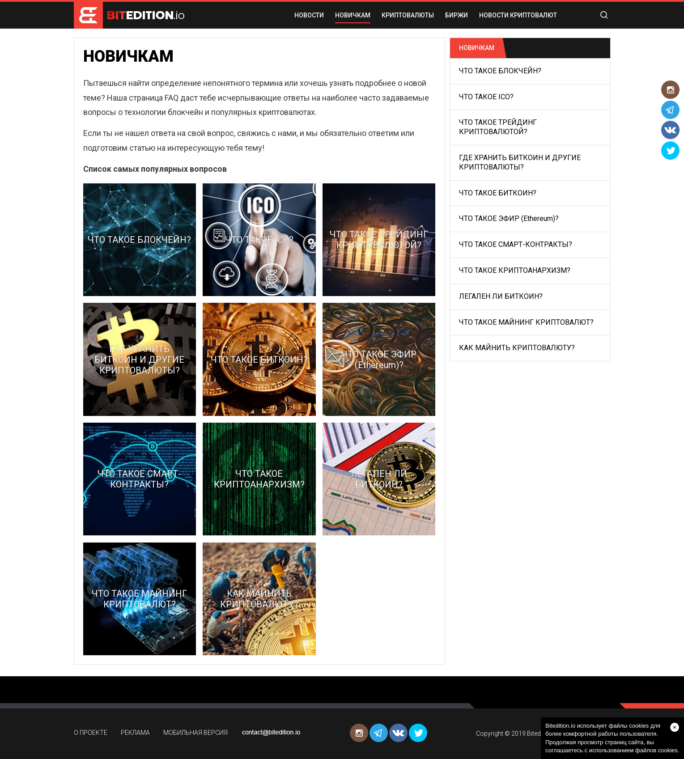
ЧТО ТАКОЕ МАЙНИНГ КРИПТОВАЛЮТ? (526, 322)
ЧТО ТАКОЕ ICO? (486, 97)
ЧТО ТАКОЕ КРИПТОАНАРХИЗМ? (514, 270)
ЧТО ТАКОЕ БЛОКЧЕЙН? (500, 71)
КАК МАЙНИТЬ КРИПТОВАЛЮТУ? (517, 347)
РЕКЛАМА (135, 732)
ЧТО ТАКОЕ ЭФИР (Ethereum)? (509, 218)
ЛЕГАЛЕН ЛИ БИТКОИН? (501, 296)
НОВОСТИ (309, 15)
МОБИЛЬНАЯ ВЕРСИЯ (195, 732)
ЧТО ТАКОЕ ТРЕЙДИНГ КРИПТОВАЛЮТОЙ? (498, 127)
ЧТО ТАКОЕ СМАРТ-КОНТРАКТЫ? (515, 244)
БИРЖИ (456, 15)
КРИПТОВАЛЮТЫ (408, 15)
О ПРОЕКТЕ (90, 732)
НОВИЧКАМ (352, 15)
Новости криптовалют (518, 15)
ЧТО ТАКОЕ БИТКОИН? (497, 193)
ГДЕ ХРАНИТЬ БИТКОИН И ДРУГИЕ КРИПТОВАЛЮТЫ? (520, 162)
